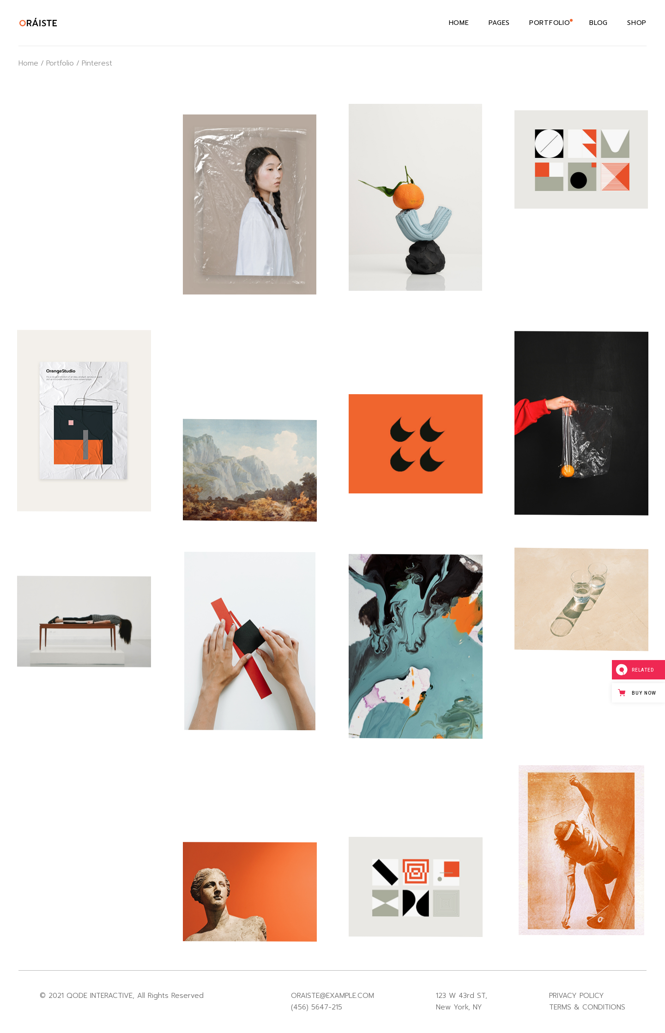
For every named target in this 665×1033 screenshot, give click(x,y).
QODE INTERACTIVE (99, 996)
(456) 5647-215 (316, 1007)
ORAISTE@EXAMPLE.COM (332, 996)
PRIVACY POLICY (576, 996)
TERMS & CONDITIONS (587, 1007)
